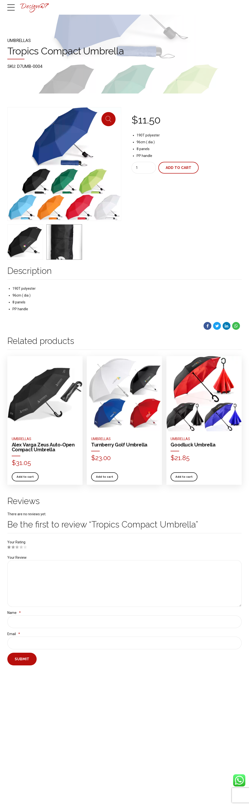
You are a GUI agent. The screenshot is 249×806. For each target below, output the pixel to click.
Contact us (14, 721)
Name (14, 613)
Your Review (17, 557)
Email (13, 634)
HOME (144, 795)
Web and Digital (58, 697)
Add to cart (178, 167)
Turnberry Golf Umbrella (119, 445)
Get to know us (16, 690)
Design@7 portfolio (19, 703)
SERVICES (181, 795)
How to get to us (17, 715)
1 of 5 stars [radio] (9, 547)
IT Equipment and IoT (61, 715)
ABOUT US (161, 795)
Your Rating (16, 542)
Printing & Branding (60, 709)
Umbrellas (19, 40)
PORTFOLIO (217, 795)
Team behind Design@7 (22, 709)
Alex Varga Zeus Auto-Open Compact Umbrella (43, 447)
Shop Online (15, 697)
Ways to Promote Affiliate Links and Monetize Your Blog (104, 705)
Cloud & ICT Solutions (62, 703)
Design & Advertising (61, 690)
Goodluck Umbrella (193, 445)
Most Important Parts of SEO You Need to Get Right (103, 732)
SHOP (198, 795)
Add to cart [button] (25, 476)
